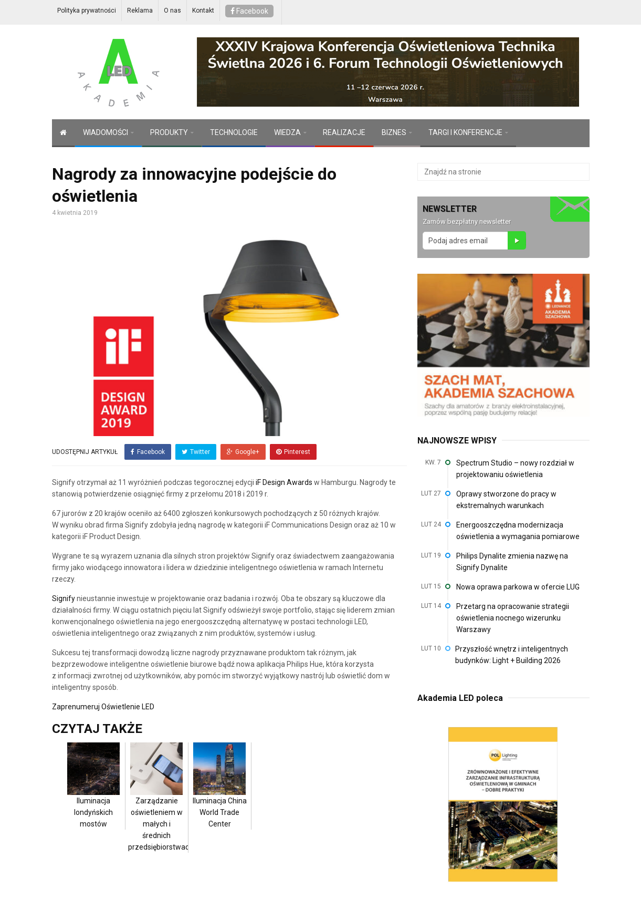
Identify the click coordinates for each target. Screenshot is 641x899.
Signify (63, 598)
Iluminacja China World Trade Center (220, 795)
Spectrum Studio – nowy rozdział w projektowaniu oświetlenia (515, 469)
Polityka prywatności (86, 10)
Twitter (196, 452)
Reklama (140, 10)
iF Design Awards (283, 482)
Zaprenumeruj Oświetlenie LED (103, 706)
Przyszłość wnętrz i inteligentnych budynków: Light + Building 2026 (511, 655)
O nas (172, 10)
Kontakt (203, 10)
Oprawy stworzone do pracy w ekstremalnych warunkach (506, 500)
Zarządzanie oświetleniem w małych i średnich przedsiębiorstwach (160, 807)
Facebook (249, 11)
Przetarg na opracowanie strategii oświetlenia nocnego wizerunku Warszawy (512, 618)
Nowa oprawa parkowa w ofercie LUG (518, 587)
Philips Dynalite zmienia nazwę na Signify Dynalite (512, 562)
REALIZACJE (344, 132)
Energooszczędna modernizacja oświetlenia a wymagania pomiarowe (518, 531)
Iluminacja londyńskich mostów (93, 795)
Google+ (243, 452)
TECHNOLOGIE (234, 132)
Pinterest (293, 452)
